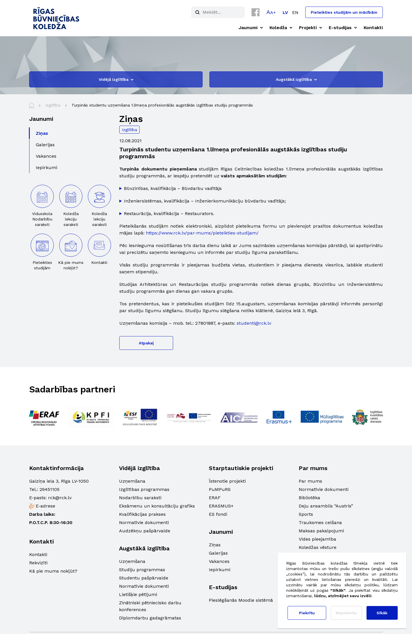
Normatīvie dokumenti (144, 522)
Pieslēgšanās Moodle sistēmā (241, 600)
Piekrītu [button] (307, 613)
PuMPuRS (220, 489)
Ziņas (215, 544)
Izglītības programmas (144, 489)
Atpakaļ (146, 343)
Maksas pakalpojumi (321, 530)
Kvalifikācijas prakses (142, 514)
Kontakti (38, 554)
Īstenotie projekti (227, 481)
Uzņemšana (132, 481)
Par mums (310, 481)
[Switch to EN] (295, 12)
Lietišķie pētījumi (138, 594)
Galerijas (218, 553)
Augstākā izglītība (296, 79)
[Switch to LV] (285, 12)
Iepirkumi (219, 569)
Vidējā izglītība (116, 79)
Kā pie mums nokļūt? (53, 571)
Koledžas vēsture (317, 547)
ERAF (215, 497)
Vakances (219, 561)
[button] (271, 12)
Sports (306, 514)
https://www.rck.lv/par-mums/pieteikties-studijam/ (202, 233)
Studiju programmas (142, 569)
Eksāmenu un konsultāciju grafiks (157, 506)
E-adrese (45, 506)
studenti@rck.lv (254, 323)
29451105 (49, 489)
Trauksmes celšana (320, 522)
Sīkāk (382, 613)
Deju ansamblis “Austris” (326, 506)
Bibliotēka (309, 497)
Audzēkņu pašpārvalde (144, 530)
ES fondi (218, 514)
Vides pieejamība (317, 539)
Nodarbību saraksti (140, 497)
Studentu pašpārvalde (143, 578)
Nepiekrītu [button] (346, 613)
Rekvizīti (38, 562)
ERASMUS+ (221, 506)
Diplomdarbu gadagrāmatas (150, 618)
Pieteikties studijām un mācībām (344, 12)
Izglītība (129, 129)
